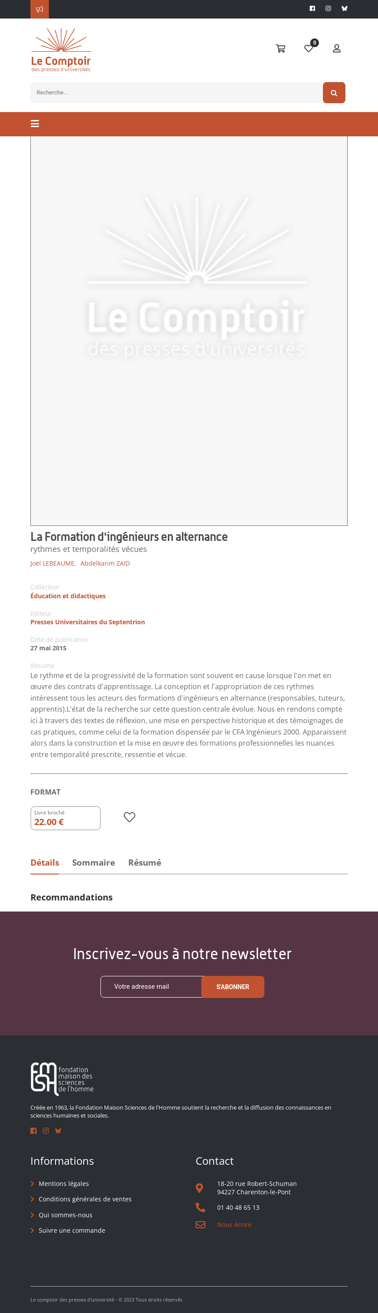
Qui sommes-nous (66, 1215)
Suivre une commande (72, 1230)
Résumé (144, 862)
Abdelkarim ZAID (105, 563)
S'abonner (232, 986)
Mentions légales (64, 1183)
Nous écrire (234, 1224)
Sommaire (93, 862)
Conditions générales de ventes (85, 1199)
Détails (44, 862)
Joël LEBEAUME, (53, 563)
